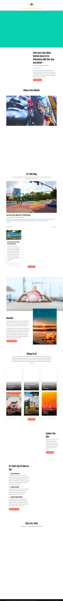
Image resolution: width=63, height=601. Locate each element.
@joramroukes (38, 68)
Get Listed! (34, 8)
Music (45, 412)
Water (27, 386)
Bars (26, 412)
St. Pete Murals (27, 8)
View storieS (31, 266)
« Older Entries (9, 226)
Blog (31, 8)
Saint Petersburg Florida (20, 217)
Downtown (11, 386)
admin (8, 217)
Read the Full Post (11, 341)
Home (22, 8)
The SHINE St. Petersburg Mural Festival (40, 70)
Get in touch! (40, 8)
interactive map (48, 442)
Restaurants (12, 412)
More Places (31, 419)
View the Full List (14, 509)
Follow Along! (37, 79)
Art (44, 386)
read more (8, 222)
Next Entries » (54, 226)
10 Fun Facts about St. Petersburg (18, 215)
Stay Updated (50, 452)
